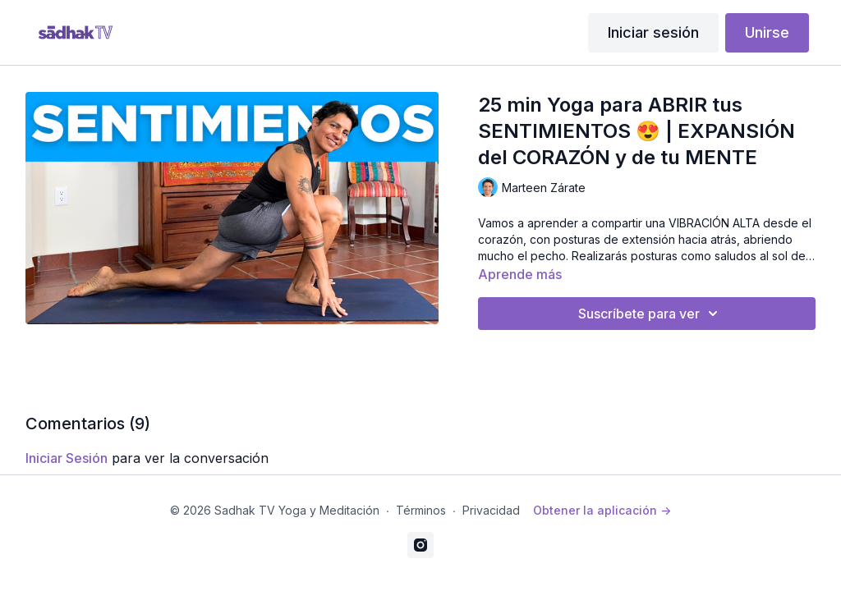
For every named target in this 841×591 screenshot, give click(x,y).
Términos (421, 510)
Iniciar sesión (653, 32)
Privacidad (491, 510)
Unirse (767, 32)
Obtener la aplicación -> (602, 510)
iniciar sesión (66, 458)
